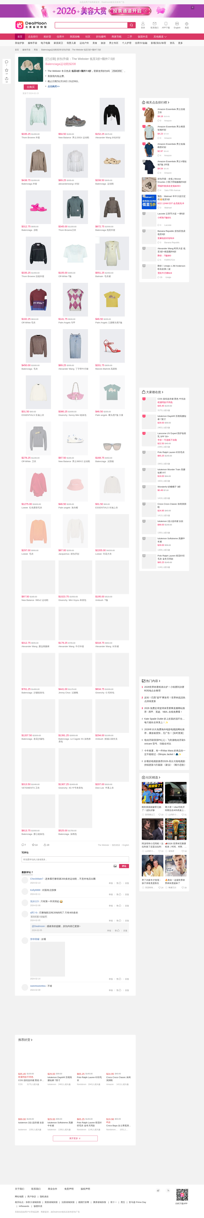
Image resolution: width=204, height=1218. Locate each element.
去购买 (31, 87)
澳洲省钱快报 (99, 1202)
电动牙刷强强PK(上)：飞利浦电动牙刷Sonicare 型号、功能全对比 (164, 742)
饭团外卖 (143, 36)
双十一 (113, 1202)
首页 (19, 36)
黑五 (123, 1202)
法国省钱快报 (68, 1202)
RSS (168, 1190)
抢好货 (47, 36)
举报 (111, 883)
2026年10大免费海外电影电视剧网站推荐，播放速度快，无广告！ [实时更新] (164, 731)
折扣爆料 (101, 36)
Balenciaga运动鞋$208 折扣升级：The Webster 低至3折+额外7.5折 (71, 50)
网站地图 (19, 1196)
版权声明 (85, 1188)
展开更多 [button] (75, 1138)
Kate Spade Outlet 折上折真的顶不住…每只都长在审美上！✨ (164, 720)
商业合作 (52, 1188)
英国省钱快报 (51, 1202)
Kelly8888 (35, 890)
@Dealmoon (38, 926)
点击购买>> (54, 86)
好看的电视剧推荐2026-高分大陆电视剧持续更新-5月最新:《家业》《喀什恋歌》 (165, 763)
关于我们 (19, 1188)
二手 (129, 36)
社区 (87, 36)
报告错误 (116, 845)
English (126, 845)
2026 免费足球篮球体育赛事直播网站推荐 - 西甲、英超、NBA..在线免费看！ (164, 710)
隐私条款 (44, 1196)
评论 (124, 866)
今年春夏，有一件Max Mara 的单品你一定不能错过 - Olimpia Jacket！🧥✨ (164, 752)
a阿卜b (33, 912)
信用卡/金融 (141, 43)
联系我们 (36, 1188)
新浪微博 (158, 1190)
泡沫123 (34, 901)
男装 (36, 50)
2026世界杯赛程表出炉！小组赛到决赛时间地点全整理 (164, 689)
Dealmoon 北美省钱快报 (31, 24)
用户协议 (31, 1196)
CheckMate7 (36, 878)
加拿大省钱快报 (33, 1202)
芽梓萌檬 (34, 939)
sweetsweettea (38, 986)
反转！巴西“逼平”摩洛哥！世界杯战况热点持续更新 (164, 699)
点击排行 (33, 36)
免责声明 (69, 1188)
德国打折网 (83, 1202)
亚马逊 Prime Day (137, 1202)
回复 (127, 883)
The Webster (103, 845)
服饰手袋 (26, 50)
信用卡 (60, 36)
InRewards (24, 1206)
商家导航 (117, 36)
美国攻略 (75, 36)
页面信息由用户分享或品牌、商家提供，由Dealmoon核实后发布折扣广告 (47, 1212)
